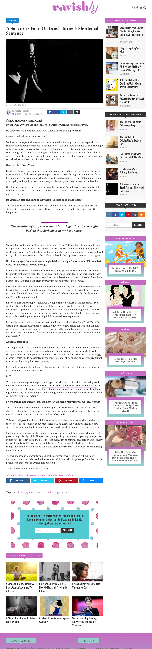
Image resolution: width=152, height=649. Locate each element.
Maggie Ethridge (124, 74)
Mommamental (125, 238)
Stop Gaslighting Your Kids (130, 49)
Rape (31, 492)
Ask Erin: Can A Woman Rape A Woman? (54, 619)
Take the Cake (125, 422)
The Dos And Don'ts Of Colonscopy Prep (130, 123)
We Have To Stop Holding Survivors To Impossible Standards (84, 621)
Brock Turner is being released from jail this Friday (69, 385)
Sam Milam (123, 55)
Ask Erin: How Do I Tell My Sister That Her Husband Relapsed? (125, 314)
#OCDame (125, 329)
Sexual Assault (44, 492)
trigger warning (61, 492)
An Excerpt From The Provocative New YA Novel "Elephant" (132, 98)
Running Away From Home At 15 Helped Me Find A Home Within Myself (132, 66)
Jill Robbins (16, 111)
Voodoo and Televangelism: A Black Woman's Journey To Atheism (20, 587)
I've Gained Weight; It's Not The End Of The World (131, 155)
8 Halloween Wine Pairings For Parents (129, 170)
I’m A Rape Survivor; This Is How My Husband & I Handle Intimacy (53, 587)
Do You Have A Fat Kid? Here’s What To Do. (125, 269)
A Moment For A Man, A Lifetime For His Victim (21, 619)
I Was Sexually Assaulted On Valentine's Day (86, 585)
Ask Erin (125, 282)
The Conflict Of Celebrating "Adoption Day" (130, 140)
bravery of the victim (50, 306)
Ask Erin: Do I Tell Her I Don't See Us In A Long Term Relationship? (130, 83)
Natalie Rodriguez (125, 106)
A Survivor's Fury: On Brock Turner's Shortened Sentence (132, 187)
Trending (12, 20)
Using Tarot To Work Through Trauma (125, 360)
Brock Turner (28, 165)
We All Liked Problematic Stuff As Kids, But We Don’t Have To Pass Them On (131, 33)
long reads (125, 373)
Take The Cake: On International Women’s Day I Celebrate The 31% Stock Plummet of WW (125, 456)
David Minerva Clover (126, 42)
